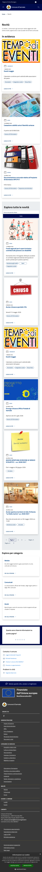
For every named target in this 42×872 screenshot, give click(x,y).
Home (3, 14)
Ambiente (6, 776)
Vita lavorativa (8, 753)
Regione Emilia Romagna (9, 2)
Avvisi (7, 120)
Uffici (5, 729)
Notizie (7, 172)
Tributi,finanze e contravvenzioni (13, 774)
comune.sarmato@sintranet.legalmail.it (15, 820)
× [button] (40, 854)
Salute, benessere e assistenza (12, 779)
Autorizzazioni (8, 781)
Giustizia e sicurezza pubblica (12, 771)
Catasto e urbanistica (9, 758)
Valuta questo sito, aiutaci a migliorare (21, 683)
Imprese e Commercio (10, 755)
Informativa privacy (9, 848)
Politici (6, 734)
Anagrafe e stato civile (10, 747)
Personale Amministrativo (11, 737)
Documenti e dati (8, 739)
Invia (21, 216)
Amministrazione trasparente (12, 845)
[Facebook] (4, 716)
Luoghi (6, 802)
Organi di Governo (9, 724)
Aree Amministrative (9, 726)
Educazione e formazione (11, 768)
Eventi (5, 805)
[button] (21, 869)
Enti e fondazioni (8, 731)
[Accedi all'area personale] (35, 2)
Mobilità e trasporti (9, 760)
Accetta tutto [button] (15, 865)
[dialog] (21, 862)
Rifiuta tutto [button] (27, 865)
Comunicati (8, 66)
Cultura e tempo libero (10, 750)
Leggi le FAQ (7, 834)
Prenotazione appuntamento (12, 829)
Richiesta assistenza (9, 837)
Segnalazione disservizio (10, 832)
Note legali (7, 850)
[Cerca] (39, 7)
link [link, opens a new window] (37, 862)
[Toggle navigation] (3, 7)
